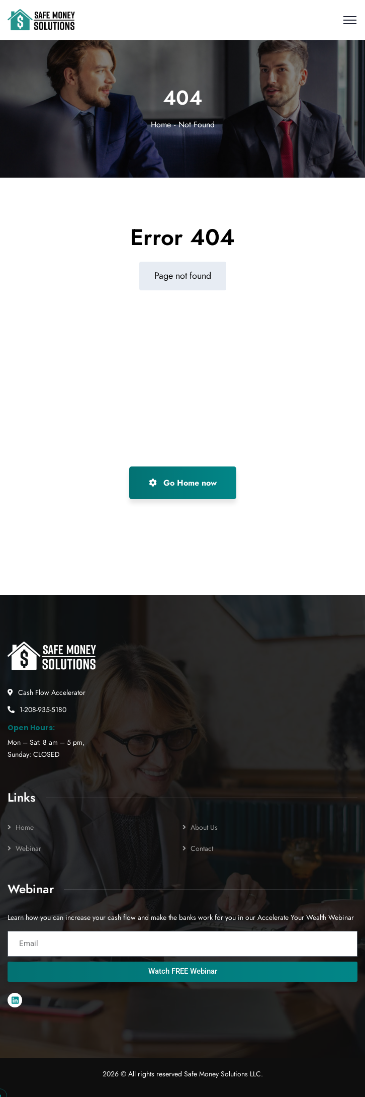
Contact (202, 848)
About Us (204, 827)
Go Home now (183, 483)
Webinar (28, 848)
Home (161, 124)
